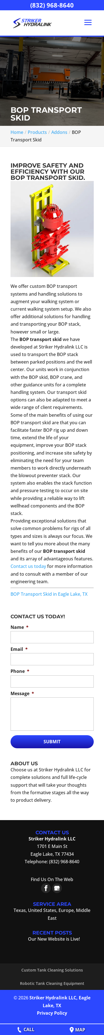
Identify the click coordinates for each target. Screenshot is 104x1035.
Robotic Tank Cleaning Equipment (52, 983)
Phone (20, 671)
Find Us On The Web (52, 879)
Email (19, 649)
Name (20, 627)
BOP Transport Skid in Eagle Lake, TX (49, 594)
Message (22, 693)
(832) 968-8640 (52, 5)
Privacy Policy (52, 1013)
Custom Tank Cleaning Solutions (52, 970)
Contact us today (28, 566)
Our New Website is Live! (54, 939)
